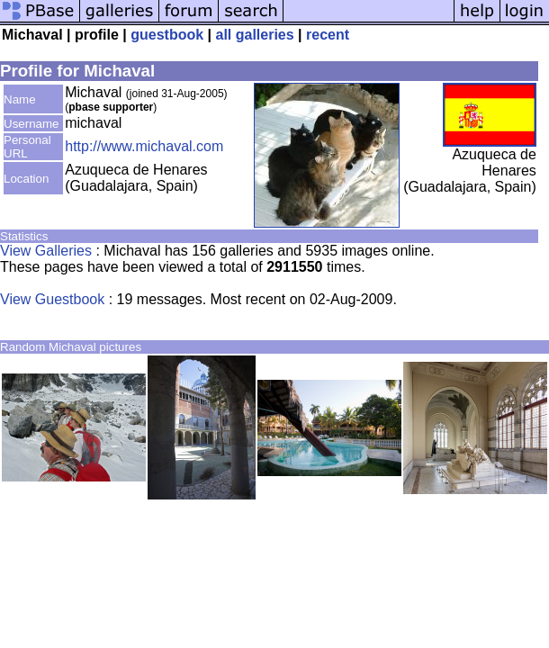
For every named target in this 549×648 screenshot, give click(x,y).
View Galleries (46, 250)
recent (327, 34)
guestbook (166, 34)
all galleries (254, 34)
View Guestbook (52, 299)
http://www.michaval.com (144, 146)
